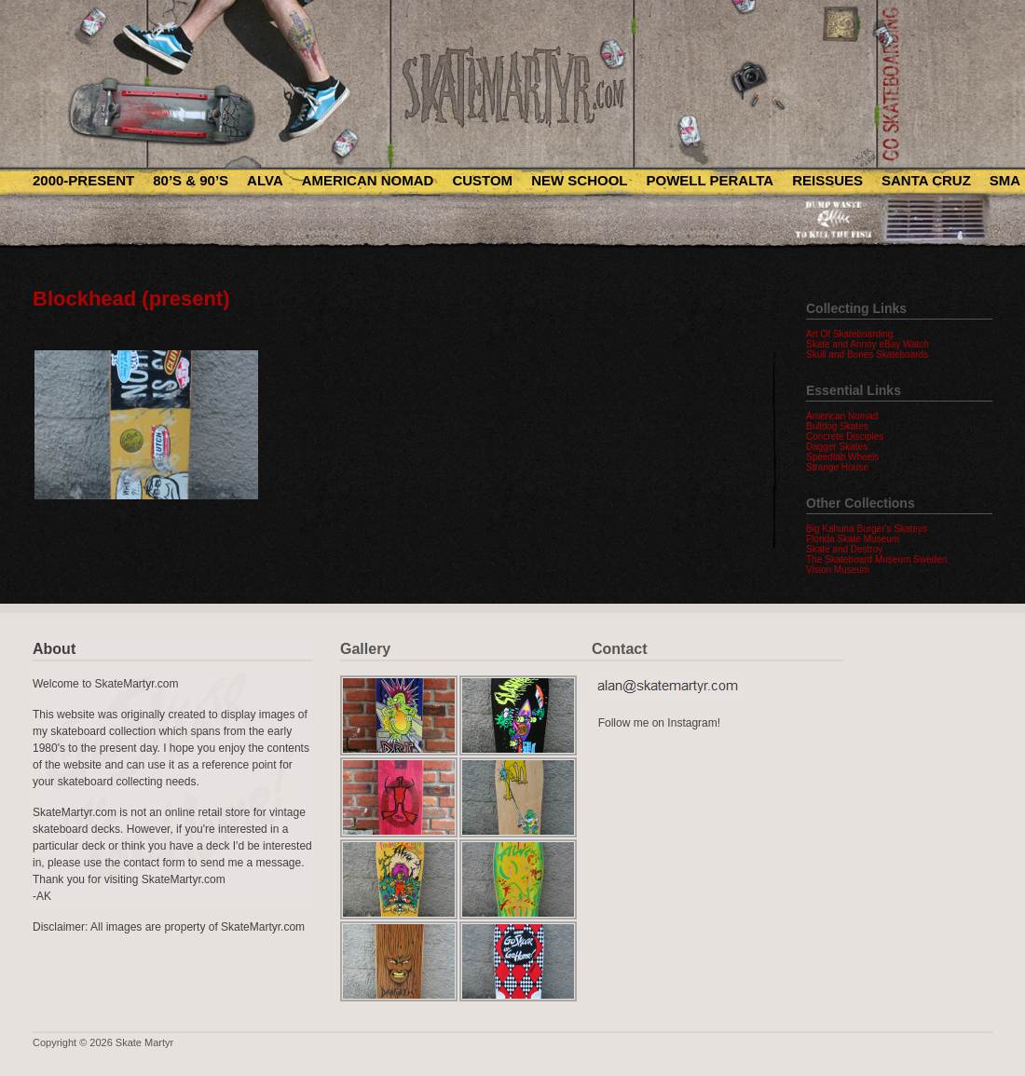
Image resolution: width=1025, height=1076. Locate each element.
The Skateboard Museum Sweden (876, 559)
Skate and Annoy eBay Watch (867, 344)
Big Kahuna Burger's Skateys (866, 529)
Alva (265, 180)
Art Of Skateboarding (849, 334)
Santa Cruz (926, 180)
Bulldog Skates (837, 426)
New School (579, 180)
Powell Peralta (709, 180)
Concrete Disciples (844, 436)
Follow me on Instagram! (659, 722)
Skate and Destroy (844, 549)
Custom (482, 180)
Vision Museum (837, 570)
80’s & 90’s (190, 180)
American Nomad (368, 180)
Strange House (837, 467)
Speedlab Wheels (842, 457)
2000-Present (83, 180)
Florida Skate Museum (852, 539)
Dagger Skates (837, 447)
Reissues (827, 180)
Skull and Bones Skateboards (867, 354)
